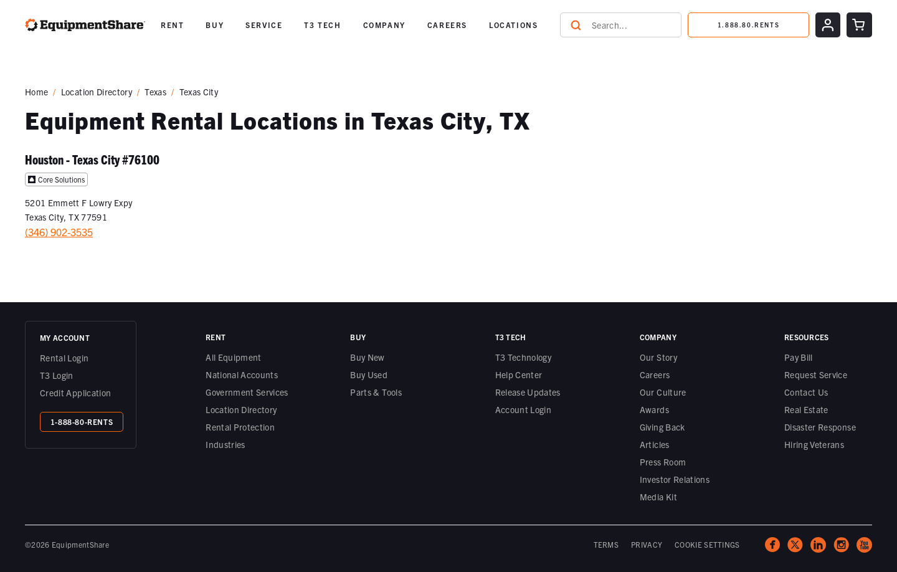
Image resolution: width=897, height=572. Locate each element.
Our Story (658, 357)
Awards (654, 409)
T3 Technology (523, 357)
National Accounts (242, 374)
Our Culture (663, 392)
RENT (172, 24)
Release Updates (528, 392)
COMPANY (384, 24)
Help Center (519, 374)
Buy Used (368, 374)
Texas (155, 91)
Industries (225, 444)
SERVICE (263, 24)
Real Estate (806, 409)
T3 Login (57, 375)
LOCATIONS (513, 24)
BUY (215, 24)
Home (36, 91)
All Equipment (234, 357)
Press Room (663, 461)
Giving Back (662, 426)
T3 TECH (322, 24)
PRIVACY (646, 544)
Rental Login (64, 357)
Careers (655, 374)
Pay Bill (798, 357)
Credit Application (75, 392)
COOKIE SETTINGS (707, 544)
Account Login (523, 409)
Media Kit (658, 496)
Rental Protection (240, 426)
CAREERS (447, 24)
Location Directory (96, 91)
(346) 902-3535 (59, 232)
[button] (172, 25)
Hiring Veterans (814, 444)
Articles (655, 444)
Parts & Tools (376, 392)
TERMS (606, 544)
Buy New (367, 357)
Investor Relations (675, 479)
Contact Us (806, 392)
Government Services (247, 392)
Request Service (815, 374)
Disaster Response (820, 426)
